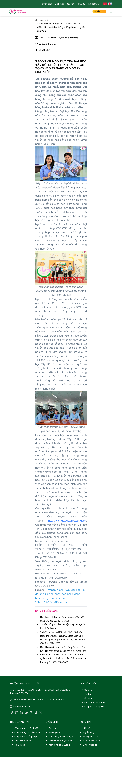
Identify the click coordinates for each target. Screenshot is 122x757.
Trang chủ (41, 19)
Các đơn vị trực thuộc (95, 702)
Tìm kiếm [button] (93, 3)
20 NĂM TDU (99, 11)
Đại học (52, 728)
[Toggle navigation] (111, 12)
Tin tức (88, 694)
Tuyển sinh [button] (46, 3)
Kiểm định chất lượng (59, 744)
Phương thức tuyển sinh (60, 740)
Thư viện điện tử (22, 740)
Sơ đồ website (90, 744)
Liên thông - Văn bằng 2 (61, 736)
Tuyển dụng (88, 732)
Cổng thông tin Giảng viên (27, 732)
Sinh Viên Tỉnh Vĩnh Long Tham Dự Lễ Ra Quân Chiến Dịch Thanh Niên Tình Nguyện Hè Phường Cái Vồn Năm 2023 (63, 658)
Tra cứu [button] (81, 3)
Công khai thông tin (94, 706)
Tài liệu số (19, 744)
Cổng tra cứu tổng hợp (25, 736)
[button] (104, 4)
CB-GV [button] (70, 3)
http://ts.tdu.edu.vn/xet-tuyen (67, 520)
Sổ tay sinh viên (91, 736)
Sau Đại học (55, 732)
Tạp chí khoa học (91, 740)
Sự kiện (88, 689)
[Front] (18, 12)
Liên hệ (86, 728)
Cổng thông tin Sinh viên (26, 728)
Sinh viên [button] (59, 3)
